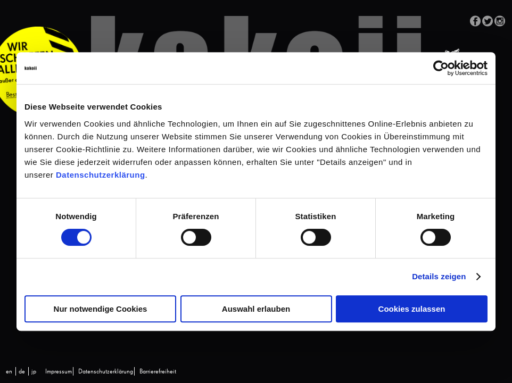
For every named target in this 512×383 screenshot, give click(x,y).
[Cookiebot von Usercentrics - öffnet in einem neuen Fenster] (441, 68)
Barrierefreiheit (157, 372)
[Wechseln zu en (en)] (9, 372)
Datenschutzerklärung (100, 174)
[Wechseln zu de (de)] (22, 372)
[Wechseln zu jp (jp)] (33, 372)
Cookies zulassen (411, 308)
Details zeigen (439, 276)
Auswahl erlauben (256, 308)
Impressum (58, 372)
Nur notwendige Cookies (100, 308)
